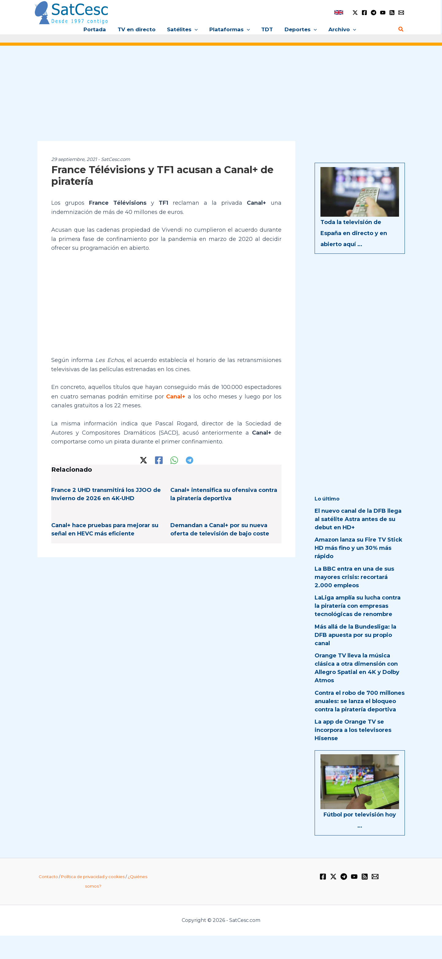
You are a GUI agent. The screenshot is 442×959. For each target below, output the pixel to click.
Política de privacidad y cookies (93, 876)
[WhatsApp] (174, 460)
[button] (196, 29)
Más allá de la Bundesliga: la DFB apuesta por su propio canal (355, 635)
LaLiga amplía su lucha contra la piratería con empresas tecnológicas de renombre (358, 606)
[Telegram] (373, 12)
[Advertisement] (221, 97)
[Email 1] (401, 12)
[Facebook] (364, 12)
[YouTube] (383, 12)
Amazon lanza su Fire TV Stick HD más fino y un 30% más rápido (358, 548)
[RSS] (392, 12)
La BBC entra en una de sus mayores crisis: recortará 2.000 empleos (354, 577)
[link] (338, 12)
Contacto (48, 876)
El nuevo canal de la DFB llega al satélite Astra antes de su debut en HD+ (358, 519)
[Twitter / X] (355, 12)
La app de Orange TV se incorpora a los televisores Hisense (353, 730)
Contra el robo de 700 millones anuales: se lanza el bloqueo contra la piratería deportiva (360, 701)
